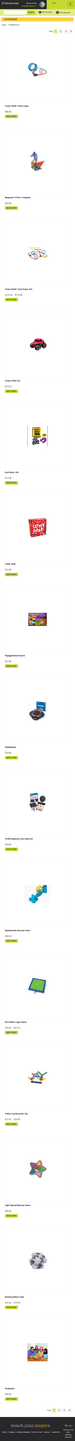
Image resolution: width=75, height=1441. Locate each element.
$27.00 (8, 661)
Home (4, 25)
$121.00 (8, 295)
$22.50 (8, 1302)
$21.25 (17, 1028)
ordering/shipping (23, 1432)
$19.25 (17, 1302)
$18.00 (8, 753)
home (4, 1432)
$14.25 (8, 386)
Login (62, 6)
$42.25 (8, 936)
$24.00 (8, 844)
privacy (47, 1432)
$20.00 (8, 1211)
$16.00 (8, 569)
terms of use (37, 1432)
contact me (56, 1432)
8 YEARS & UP (14, 25)
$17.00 (8, 478)
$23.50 (17, 1119)
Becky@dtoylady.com (29, 6)
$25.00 (8, 1028)
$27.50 (8, 1119)
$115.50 (18, 295)
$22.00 (8, 203)
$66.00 (8, 111)
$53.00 (8, 1394)
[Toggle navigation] (70, 4)
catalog (11, 1432)
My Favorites (47, 12)
